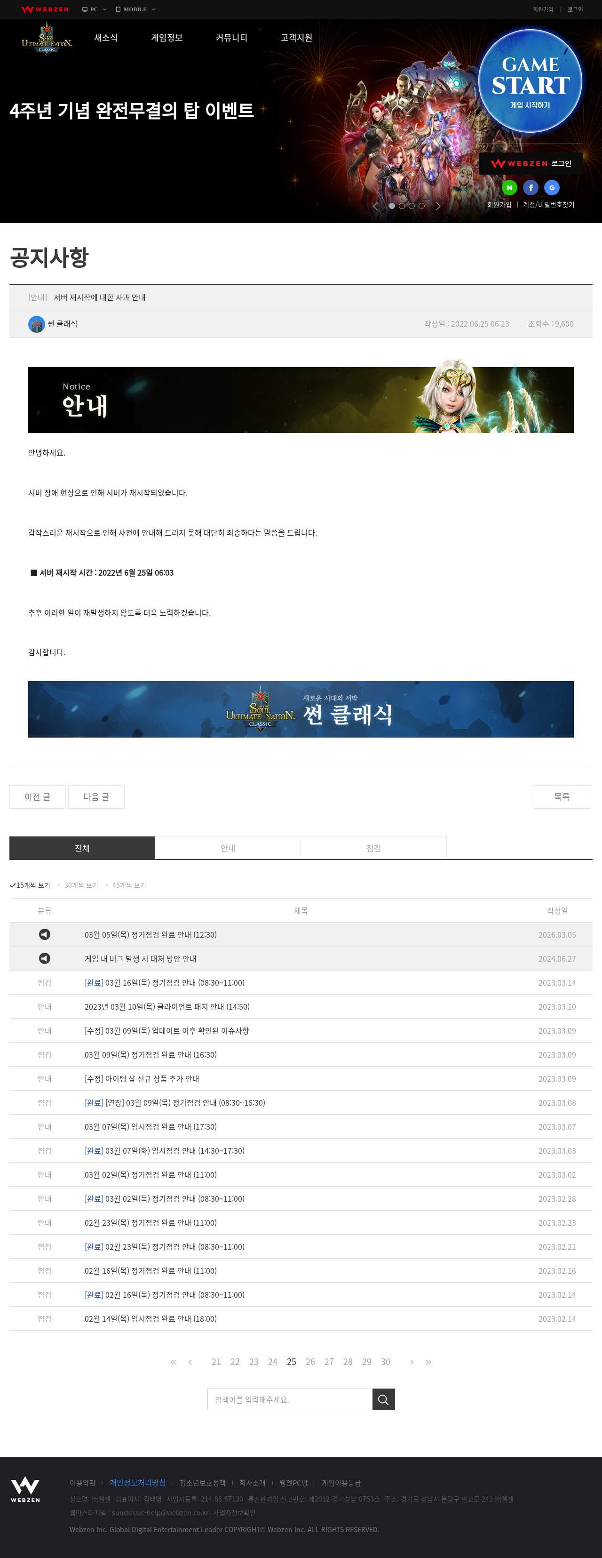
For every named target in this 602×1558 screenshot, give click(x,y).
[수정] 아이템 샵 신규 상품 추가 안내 (142, 1078)
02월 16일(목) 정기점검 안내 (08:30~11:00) (165, 1294)
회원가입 (543, 9)
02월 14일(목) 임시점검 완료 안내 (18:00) (151, 1318)
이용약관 (83, 1483)
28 (348, 1361)
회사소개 (252, 1483)
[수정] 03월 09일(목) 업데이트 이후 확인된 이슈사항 (167, 1030)
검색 (383, 1399)
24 (272, 1361)
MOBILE (135, 9)
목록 (562, 796)
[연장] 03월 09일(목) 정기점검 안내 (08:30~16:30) (175, 1102)
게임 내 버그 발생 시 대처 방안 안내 (141, 958)
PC (94, 9)
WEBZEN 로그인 (531, 164)
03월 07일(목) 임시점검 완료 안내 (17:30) (151, 1126)
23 (254, 1361)
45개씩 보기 (129, 885)
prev (375, 206)
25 (291, 1361)
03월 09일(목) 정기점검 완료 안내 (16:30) (151, 1054)
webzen (44, 9)
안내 (228, 848)
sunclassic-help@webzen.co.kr (160, 1512)
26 (310, 1361)
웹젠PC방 (293, 1483)
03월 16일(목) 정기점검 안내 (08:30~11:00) (165, 982)
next (438, 206)
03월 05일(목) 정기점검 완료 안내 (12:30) (151, 934)
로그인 (575, 9)
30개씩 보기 (81, 885)
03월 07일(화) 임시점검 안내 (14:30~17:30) (165, 1150)
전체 (82, 848)
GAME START (530, 81)
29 (367, 1361)
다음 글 (96, 796)
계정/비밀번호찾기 (549, 204)
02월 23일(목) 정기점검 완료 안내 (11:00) (151, 1222)
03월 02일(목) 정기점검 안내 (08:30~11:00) (165, 1198)
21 (216, 1361)
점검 (373, 848)
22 (235, 1361)
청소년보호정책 (203, 1483)
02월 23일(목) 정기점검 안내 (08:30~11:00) (165, 1246)
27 (329, 1361)
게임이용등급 (341, 1483)
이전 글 (37, 796)
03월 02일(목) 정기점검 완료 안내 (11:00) (151, 1174)
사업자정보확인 (234, 1512)
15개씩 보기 (33, 885)
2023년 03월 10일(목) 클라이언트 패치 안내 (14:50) (167, 1006)
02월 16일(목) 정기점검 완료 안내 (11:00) (151, 1270)
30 (385, 1361)
